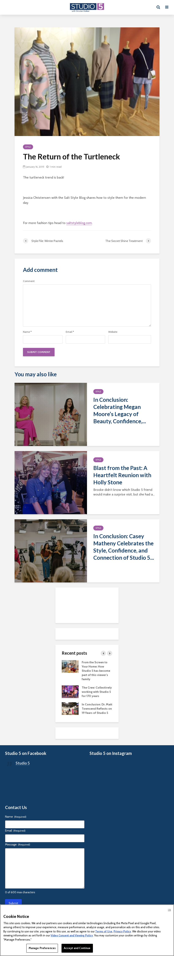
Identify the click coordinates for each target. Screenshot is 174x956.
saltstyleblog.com (79, 223)
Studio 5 (23, 763)
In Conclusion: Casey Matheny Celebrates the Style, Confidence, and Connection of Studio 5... (123, 547)
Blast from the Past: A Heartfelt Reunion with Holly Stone (122, 475)
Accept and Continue (77, 948)
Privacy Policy (122, 931)
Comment (29, 281)
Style (28, 147)
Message (17, 844)
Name (27, 332)
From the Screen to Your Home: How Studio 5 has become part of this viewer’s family (96, 670)
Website (112, 332)
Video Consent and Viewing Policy (72, 935)
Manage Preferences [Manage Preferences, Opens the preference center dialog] (42, 948)
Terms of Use (103, 931)
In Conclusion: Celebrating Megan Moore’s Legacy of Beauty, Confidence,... (119, 410)
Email (70, 332)
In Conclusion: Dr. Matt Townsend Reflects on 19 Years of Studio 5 (97, 708)
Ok (169, 909)
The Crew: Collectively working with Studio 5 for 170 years (97, 692)
